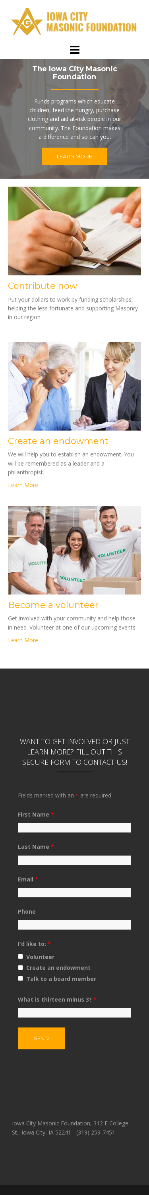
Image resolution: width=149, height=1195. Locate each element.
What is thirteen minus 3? (57, 999)
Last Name (36, 846)
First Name (36, 814)
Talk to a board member (61, 979)
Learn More (74, 156)
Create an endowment (58, 967)
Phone (27, 911)
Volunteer (40, 957)
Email (28, 879)
